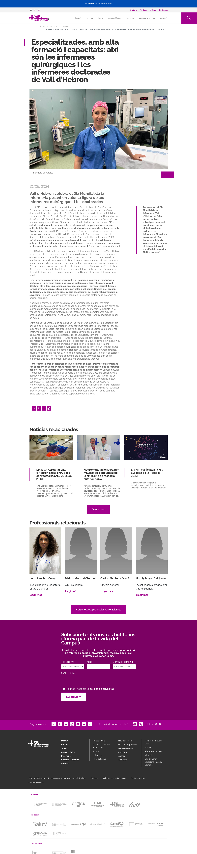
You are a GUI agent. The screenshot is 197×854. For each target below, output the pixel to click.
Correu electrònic (123, 661)
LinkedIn (39, 408)
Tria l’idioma (67, 661)
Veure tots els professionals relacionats (98, 609)
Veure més (98, 509)
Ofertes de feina (125, 748)
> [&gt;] (171, 174)
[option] (98, 134)
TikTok (90, 724)
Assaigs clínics (68, 752)
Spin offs (96, 751)
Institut (64, 741)
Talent (100, 18)
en (35, 10)
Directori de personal (127, 744)
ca (31, 10)
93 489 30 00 (153, 724)
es (39, 10)
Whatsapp (49, 408)
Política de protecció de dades (114, 778)
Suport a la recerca (147, 18)
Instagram (72, 724)
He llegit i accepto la (90, 688)
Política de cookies (138, 778)
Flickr (84, 724)
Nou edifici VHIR (125, 741)
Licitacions (97, 755)
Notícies (66, 26)
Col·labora (122, 752)
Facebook (44, 408)
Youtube (78, 724)
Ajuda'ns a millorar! (153, 751)
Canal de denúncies (36, 782)
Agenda (121, 756)
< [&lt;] (164, 174)
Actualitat (122, 760)
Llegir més (36, 594)
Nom (89, 661)
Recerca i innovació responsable (101, 746)
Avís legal (94, 778)
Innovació (130, 18)
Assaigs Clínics (114, 18)
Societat (163, 18)
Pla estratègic (99, 741)
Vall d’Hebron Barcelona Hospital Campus (153, 762)
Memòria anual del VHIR (153, 742)
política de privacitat (102, 688)
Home (42, 26)
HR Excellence (99, 759)
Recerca (89, 18)
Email (135, 724)
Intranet (148, 755)
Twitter (34, 408)
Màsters (148, 747)
